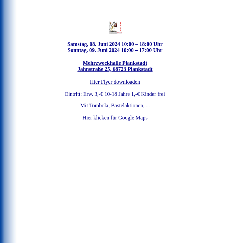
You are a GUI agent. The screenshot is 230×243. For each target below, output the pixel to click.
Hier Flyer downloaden (115, 82)
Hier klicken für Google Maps (115, 117)
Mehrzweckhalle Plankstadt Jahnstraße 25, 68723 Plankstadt (114, 66)
